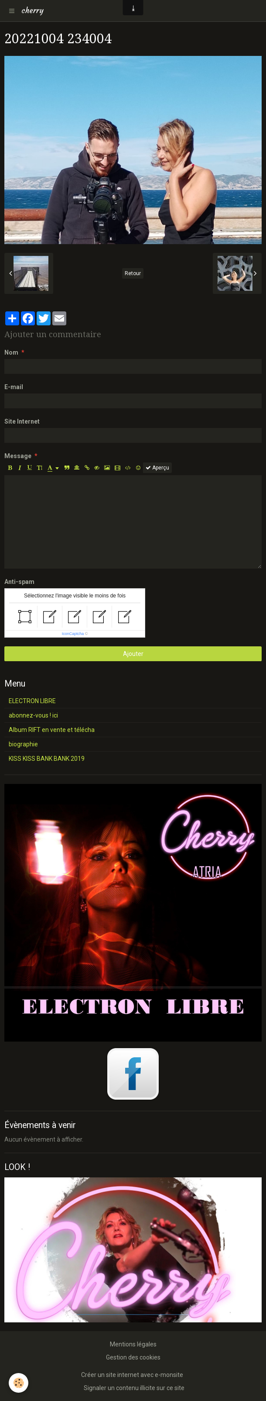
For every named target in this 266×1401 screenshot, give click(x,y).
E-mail (13, 386)
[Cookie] (18, 1383)
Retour (133, 273)
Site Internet (22, 421)
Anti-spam (19, 581)
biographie (23, 744)
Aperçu (157, 468)
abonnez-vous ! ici (33, 715)
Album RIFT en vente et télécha (52, 729)
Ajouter (133, 653)
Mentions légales (133, 1344)
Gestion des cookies (133, 1357)
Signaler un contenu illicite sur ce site (134, 1387)
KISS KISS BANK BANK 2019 (47, 758)
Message (17, 455)
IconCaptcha (73, 633)
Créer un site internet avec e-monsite (132, 1374)
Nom (11, 352)
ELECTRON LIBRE (32, 700)
